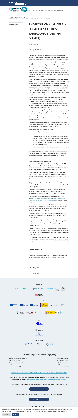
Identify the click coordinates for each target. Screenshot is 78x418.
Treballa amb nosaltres (19, 17)
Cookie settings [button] (6, 414)
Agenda (59, 4)
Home (10, 17)
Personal (34, 10)
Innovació (47, 10)
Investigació (41, 10)
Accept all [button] (15, 414)
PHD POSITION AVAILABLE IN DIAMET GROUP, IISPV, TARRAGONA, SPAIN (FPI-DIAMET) (29, 18)
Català (65, 4)
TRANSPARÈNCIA (38, 4)
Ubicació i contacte (49, 4)
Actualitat (60, 10)
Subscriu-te (36, 389)
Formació (53, 10)
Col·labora (19, 4)
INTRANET (29, 4)
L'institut (28, 10)
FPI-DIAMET (36, 273)
